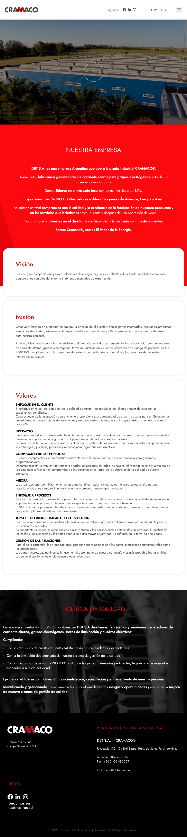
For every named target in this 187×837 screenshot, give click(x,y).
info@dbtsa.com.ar (118, 770)
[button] (179, 10)
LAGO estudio (81, 830)
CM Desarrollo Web (122, 830)
